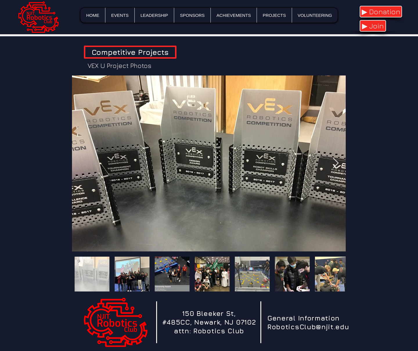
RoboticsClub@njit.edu (308, 327)
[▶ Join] (373, 26)
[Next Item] (335, 163)
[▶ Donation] (381, 11)
